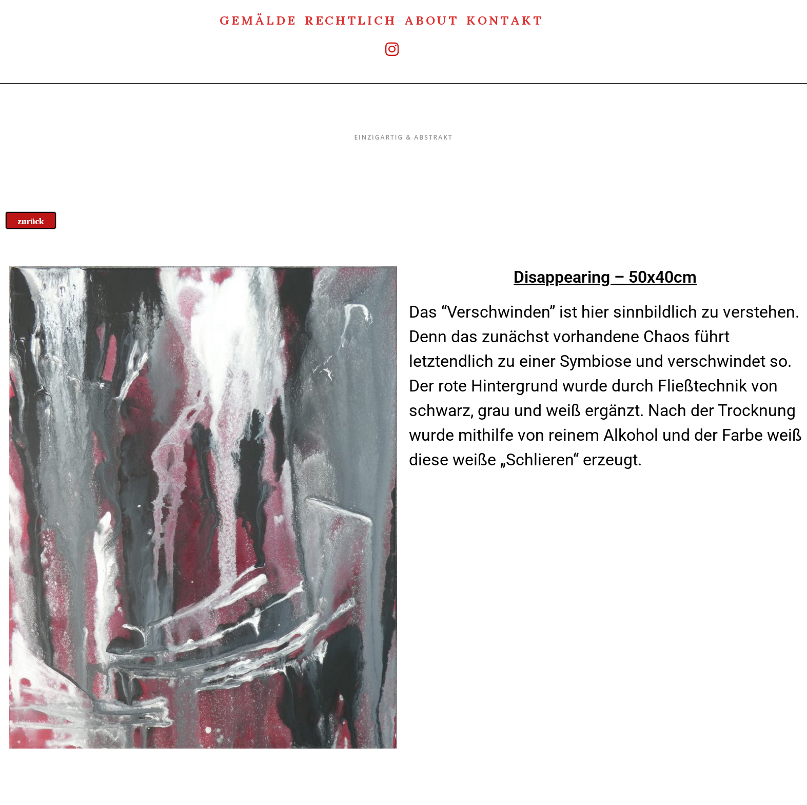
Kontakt (504, 19)
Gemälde (258, 19)
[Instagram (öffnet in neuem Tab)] (381, 49)
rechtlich (351, 19)
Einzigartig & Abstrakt (403, 115)
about (431, 19)
